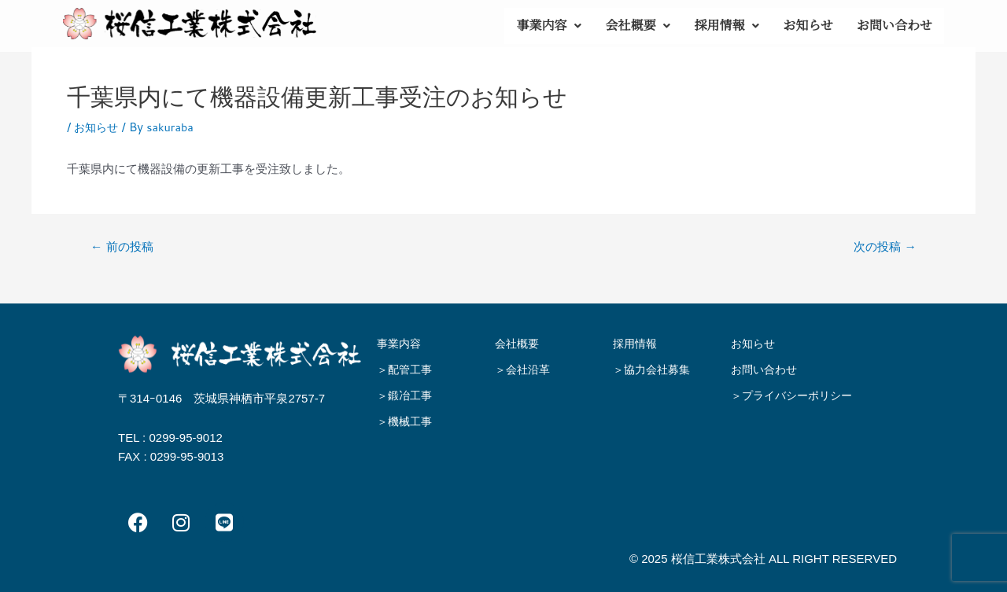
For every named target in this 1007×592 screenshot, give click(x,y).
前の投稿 (124, 246)
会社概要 (637, 25)
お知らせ (808, 25)
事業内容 (548, 25)
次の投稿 (883, 246)
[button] (548, 26)
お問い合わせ (894, 25)
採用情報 (726, 25)
